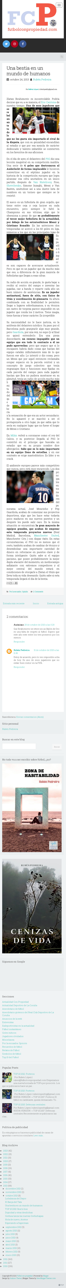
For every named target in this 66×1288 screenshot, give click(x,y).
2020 (5, 1161)
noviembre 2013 (13, 1192)
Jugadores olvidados (12, 1036)
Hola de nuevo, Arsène (16, 1219)
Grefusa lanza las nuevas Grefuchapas (24, 1216)
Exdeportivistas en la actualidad (18, 1025)
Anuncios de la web (12, 1018)
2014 (5, 1182)
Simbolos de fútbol (11, 1053)
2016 (5, 1175)
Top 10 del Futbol (10, 1057)
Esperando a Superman (17, 1223)
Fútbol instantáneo (11, 1029)
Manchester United (46, 535)
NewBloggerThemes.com (46, 1278)
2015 (5, 1178)
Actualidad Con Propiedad (15, 1001)
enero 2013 (11, 1255)
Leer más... (38, 1135)
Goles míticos (9, 1032)
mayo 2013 (11, 1241)
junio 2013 (10, 1237)
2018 (5, 1168)
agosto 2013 (11, 1230)
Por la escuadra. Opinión (18, 591)
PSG (48, 158)
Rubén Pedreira (42, 79)
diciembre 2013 (13, 1188)
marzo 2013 (11, 1248)
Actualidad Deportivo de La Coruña (19, 1005)
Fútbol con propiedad (24, 1276)
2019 (5, 1164)
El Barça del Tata (13, 1202)
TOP (61, 1285)
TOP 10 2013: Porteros (23, 1090)
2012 (5, 1259)
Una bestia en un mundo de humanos (28, 71)
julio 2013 (10, 1234)
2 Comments (38, 591)
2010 (5, 1266)
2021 (5, 1157)
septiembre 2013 (13, 1227)
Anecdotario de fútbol (13, 1008)
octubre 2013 (12, 1195)
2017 (5, 1171)
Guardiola (17, 332)
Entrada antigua (55, 603)
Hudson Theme (15, 1278)
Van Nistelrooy (42, 182)
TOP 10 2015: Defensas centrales (29, 1104)
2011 (5, 1262)
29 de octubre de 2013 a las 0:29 (39, 624)
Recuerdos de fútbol (12, 1046)
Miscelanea (8, 1039)
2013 (5, 1185)
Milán (14, 435)
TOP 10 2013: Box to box (16, 1209)
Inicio (36, 603)
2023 (5, 1150)
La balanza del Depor (15, 1198)
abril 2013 (10, 1244)
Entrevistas (8, 1022)
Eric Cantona (48, 102)
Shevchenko (14, 185)
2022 (5, 1154)
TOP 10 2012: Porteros (24, 1074)
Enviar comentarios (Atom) (30, 717)
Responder (19, 641)
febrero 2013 (11, 1251)
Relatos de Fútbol (11, 1050)
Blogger (46, 1276)
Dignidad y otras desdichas (19, 1212)
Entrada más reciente (13, 603)
